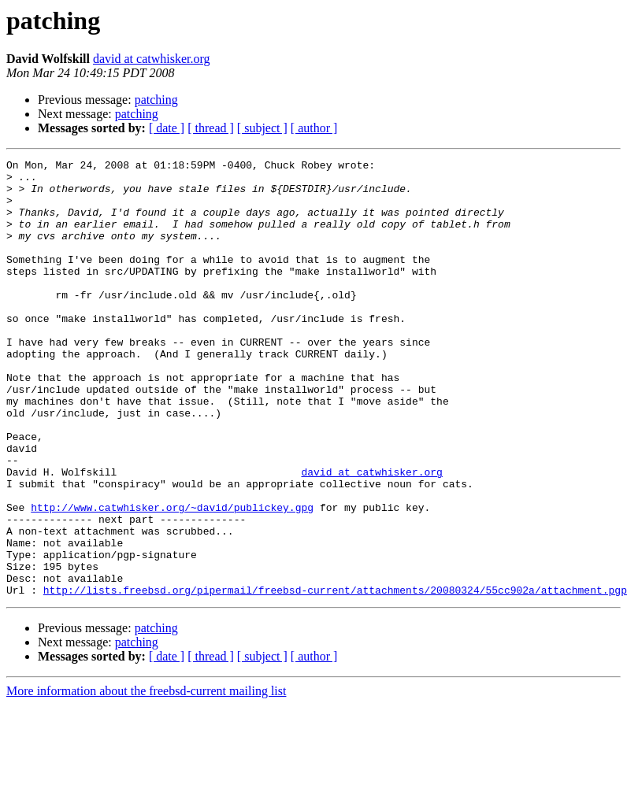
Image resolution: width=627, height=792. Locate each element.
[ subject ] (262, 128)
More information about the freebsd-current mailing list (146, 778)
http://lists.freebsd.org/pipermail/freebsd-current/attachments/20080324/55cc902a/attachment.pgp (335, 677)
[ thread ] (210, 128)
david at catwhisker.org (151, 58)
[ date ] (166, 128)
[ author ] (314, 128)
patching (156, 99)
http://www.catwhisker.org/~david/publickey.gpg (172, 578)
